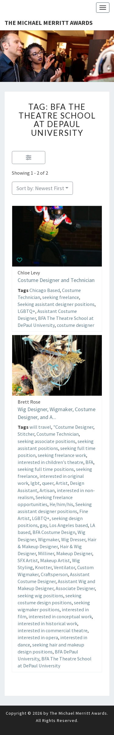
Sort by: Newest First (40, 188)
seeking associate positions (46, 441)
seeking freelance (60, 297)
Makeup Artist (55, 560)
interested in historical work (47, 623)
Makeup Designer (74, 553)
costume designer (75, 325)
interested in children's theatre (50, 462)
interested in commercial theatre (53, 630)
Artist (62, 483)
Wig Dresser (73, 539)
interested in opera (38, 638)
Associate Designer (75, 589)
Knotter (43, 567)
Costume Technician (57, 434)
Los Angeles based (68, 525)
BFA (89, 462)
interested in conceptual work (60, 616)
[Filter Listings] (28, 157)
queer (48, 483)
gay (43, 525)
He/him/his (61, 504)
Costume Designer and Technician (56, 280)
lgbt (35, 483)
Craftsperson (54, 574)
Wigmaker (48, 539)
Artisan (47, 490)
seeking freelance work (62, 455)
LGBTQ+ (26, 311)
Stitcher (26, 434)
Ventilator (64, 567)
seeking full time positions (46, 469)
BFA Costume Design (54, 532)
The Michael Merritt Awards (49, 22)
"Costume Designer (73, 427)
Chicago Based (44, 290)
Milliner (46, 553)
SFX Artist (28, 560)
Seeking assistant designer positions (56, 304)
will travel (40, 427)
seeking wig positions (40, 595)
